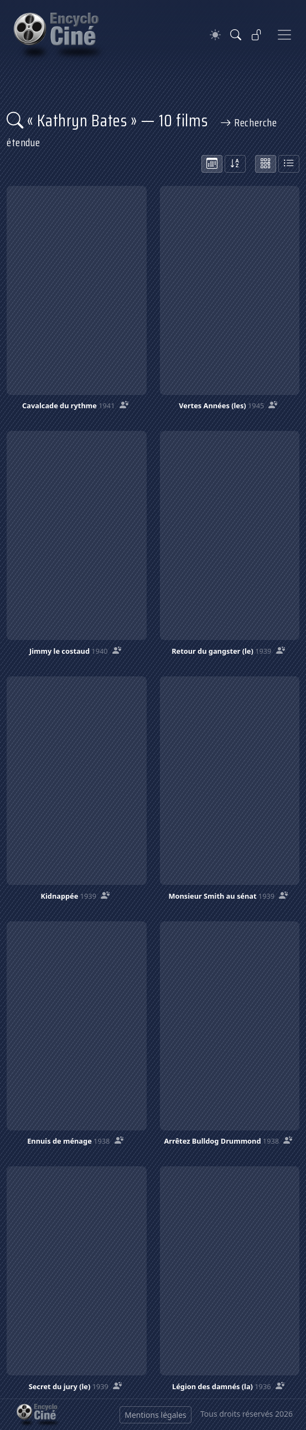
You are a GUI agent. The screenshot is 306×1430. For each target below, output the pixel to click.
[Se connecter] (256, 35)
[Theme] (215, 35)
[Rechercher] (235, 35)
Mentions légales (155, 1415)
